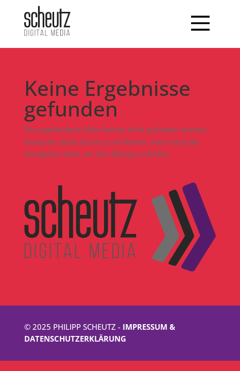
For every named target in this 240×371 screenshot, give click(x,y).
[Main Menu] (200, 24)
